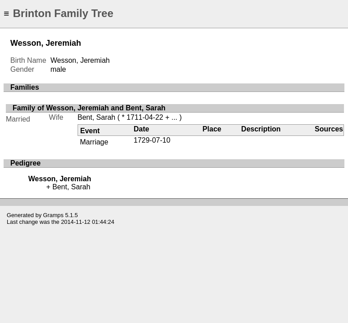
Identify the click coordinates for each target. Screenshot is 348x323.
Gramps (53, 215)
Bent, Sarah (97, 117)
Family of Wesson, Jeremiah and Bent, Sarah (89, 108)
